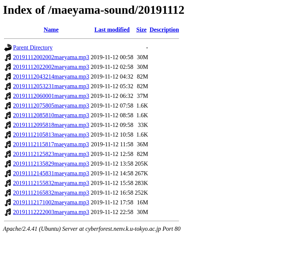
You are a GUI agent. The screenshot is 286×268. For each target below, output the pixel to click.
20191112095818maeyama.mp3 (51, 125)
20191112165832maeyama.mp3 (51, 192)
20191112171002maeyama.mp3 (51, 202)
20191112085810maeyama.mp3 (51, 115)
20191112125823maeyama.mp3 (51, 154)
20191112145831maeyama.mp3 (51, 173)
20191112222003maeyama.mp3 (51, 212)
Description (164, 29)
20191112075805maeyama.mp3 (51, 105)
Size (141, 29)
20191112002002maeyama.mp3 (51, 57)
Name (51, 29)
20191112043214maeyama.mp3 (51, 76)
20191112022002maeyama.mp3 (51, 67)
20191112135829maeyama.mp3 (51, 163)
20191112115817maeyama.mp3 (51, 144)
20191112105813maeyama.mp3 (51, 134)
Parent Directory (33, 47)
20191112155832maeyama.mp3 (51, 183)
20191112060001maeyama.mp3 (51, 96)
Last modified (112, 29)
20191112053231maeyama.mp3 (51, 86)
